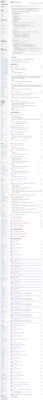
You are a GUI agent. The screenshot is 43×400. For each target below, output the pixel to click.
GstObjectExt (17, 329)
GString (25, 74)
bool (24, 83)
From (15, 258)
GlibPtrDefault (31, 259)
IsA (13, 221)
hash (13, 144)
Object (16, 221)
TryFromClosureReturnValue (20, 382)
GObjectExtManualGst (18, 325)
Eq (13, 220)
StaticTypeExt (17, 365)
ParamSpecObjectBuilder (27, 137)
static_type (14, 216)
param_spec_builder (15, 140)
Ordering (25, 158)
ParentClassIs (16, 178)
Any (14, 240)
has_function (16, 83)
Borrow (15, 244)
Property (16, 358)
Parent (14, 180)
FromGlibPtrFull (38, 268)
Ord (13, 156)
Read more (26, 123)
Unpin (14, 234)
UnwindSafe (15, 236)
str (20, 137)
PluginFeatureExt (18, 351)
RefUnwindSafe (16, 233)
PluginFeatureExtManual (19, 354)
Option (27, 196)
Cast (15, 251)
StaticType (15, 214)
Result (29, 127)
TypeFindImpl (23, 93)
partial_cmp (14, 196)
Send (14, 225)
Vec (23, 74)
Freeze (14, 231)
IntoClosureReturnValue (19, 339)
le (12, 204)
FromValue (16, 384)
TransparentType (17, 375)
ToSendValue (16, 372)
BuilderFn (15, 137)
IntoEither (16, 342)
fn (18, 137)
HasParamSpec (15, 131)
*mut (11, 277)
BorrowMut (16, 247)
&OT (19, 184)
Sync (14, 226)
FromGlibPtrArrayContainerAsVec (21, 292)
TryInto (17, 385)
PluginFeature (19, 180)
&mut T (37, 93)
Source (11, 3)
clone (13, 116)
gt (12, 207)
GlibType (37, 259)
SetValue (14, 134)
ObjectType (17, 183)
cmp (12, 158)
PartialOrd (22, 194)
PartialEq (22, 183)
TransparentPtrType (16, 377)
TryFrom (17, 378)
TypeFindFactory (16, 66)
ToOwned (15, 368)
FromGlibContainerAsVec (19, 259)
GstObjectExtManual (18, 332)
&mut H (22, 144)
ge (12, 210)
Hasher (14, 146)
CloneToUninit (17, 254)
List (21, 101)
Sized (29, 93)
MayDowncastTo (21, 394)
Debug (14, 125)
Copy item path (22, 2)
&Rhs (20, 189)
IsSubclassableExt (18, 344)
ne (12, 189)
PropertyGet (16, 361)
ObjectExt (16, 347)
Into (13, 341)
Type (20, 216)
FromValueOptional (23, 389)
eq (12, 184)
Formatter (22, 127)
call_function (16, 93)
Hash (14, 143)
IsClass (14, 346)
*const (12, 266)
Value (15, 341)
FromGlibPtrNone (21, 268)
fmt (12, 127)
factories (15, 101)
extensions (16, 74)
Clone (14, 114)
